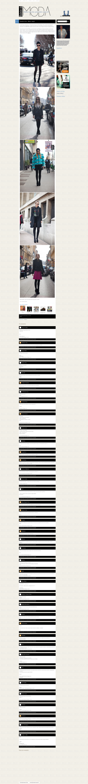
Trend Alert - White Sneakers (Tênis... (36, 309)
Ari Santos (24, 548)
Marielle (23, 372)
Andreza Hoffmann (25, 469)
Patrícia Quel (24, 623)
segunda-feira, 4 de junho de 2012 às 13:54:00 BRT (28, 544)
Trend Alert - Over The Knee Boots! (49, 309)
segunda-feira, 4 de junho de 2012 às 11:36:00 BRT (28, 424)
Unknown (23, 531)
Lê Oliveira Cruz (25, 391)
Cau (22, 644)
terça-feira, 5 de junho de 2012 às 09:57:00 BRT (27, 746)
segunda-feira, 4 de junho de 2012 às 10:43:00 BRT (28, 388)
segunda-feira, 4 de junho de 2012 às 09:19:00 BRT (28, 379)
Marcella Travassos (25, 654)
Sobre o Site (25, 0)
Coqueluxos (24, 452)
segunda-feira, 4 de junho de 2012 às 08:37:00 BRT (28, 359)
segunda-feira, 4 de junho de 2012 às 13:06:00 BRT (28, 475)
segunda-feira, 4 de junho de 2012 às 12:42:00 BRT (28, 448)
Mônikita (23, 635)
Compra (23, 520)
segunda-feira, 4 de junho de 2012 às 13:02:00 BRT (28, 465)
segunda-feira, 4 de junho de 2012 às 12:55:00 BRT (28, 456)
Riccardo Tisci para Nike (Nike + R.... (43, 309)
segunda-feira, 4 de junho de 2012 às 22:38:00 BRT (28, 731)
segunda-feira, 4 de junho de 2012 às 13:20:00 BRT (28, 498)
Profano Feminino (25, 382)
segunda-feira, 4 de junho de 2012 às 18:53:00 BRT (28, 690)
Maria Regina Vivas (26, 502)
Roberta (23, 539)
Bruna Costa (24, 693)
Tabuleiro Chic (25, 342)
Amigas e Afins (25, 734)
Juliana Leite (24, 427)
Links (34, 0)
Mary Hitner (24, 581)
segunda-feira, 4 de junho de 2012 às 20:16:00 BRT (28, 721)
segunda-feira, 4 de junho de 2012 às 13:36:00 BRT (28, 516)
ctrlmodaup (24, 460)
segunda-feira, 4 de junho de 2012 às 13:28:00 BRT (28, 506)
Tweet (21, 316)
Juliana (23, 560)
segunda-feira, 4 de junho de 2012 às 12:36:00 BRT (28, 437)
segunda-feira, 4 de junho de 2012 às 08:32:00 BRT (28, 347)
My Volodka (24, 682)
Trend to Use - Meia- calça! (27, 21)
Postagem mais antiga (24, 782)
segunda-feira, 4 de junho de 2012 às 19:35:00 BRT (28, 712)
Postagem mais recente (34, 782)
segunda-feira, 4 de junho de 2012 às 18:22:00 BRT (28, 664)
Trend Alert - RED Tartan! (22, 309)
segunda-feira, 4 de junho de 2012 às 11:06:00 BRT (28, 398)
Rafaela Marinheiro (25, 604)
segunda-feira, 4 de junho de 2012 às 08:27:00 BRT (28, 339)
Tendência (25, 319)
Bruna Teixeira (25, 413)
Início (20, 0)
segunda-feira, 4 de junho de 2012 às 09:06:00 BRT (28, 369)
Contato (30, 0)
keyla (23, 571)
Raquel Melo (24, 350)
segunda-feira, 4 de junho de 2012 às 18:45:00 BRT (28, 679)
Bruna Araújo (24, 479)
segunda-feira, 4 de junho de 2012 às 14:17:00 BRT (28, 556)
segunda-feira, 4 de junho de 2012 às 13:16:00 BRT (28, 485)
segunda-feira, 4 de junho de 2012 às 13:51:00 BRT (28, 535)
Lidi (22, 667)
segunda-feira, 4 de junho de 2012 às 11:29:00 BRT (28, 410)
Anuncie (37, 0)
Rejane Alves (24, 362)
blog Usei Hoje (25, 327)
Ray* (23, 489)
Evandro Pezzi (24, 401)
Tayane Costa (24, 510)
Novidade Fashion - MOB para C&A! (29, 309)
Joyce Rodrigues (25, 724)
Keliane (23, 614)
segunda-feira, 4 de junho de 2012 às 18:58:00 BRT (28, 701)
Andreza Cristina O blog (26, 594)
